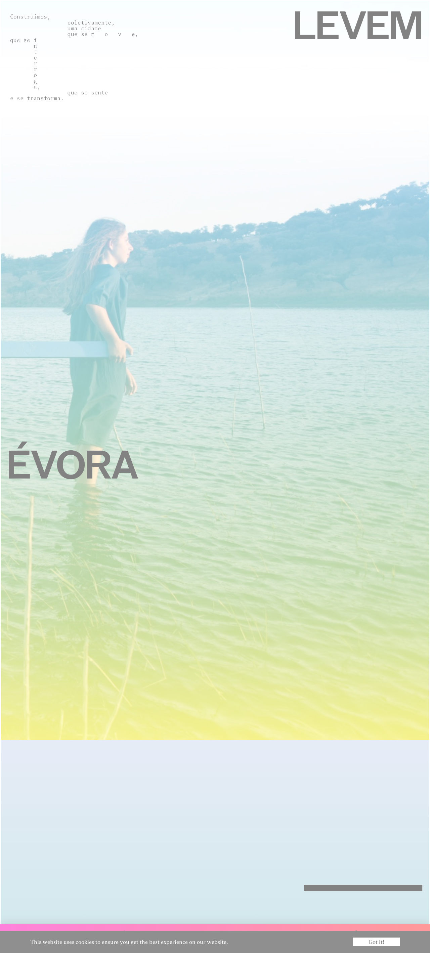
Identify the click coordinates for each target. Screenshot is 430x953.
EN (420, 933)
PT (412, 933)
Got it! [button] (376, 942)
